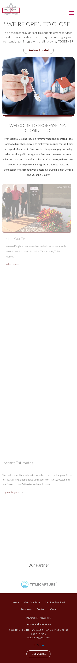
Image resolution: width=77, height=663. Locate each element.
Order (53, 609)
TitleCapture (44, 617)
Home (15, 602)
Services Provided (38, 50)
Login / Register (11, 492)
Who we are (12, 264)
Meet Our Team (32, 602)
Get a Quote (38, 653)
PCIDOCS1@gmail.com (38, 637)
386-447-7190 (38, 634)
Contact (41, 609)
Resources (26, 609)
